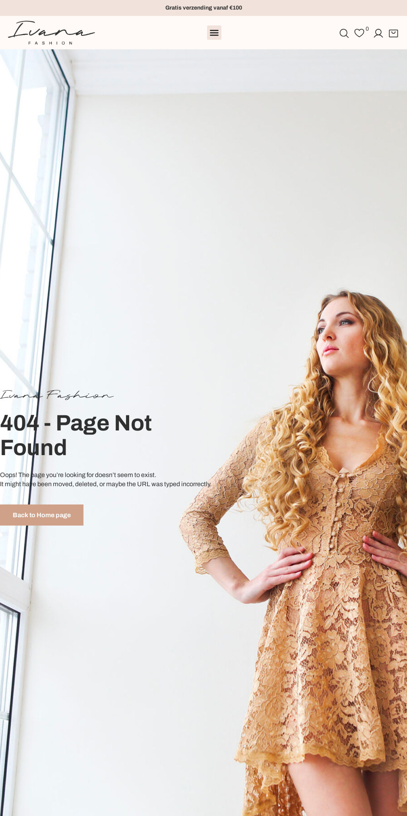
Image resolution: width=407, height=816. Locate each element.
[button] (214, 32)
